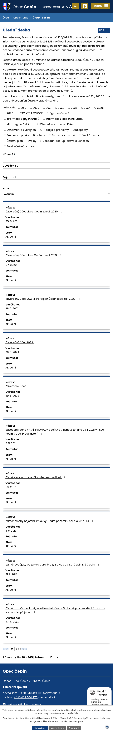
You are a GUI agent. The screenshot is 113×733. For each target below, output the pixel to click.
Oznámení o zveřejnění (21, 129)
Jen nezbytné (57, 728)
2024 (87, 107)
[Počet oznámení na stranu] (53, 657)
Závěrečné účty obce (20, 146)
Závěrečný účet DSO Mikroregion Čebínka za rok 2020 (43, 299)
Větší (70, 6)
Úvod (6, 17)
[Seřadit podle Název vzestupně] (14, 153)
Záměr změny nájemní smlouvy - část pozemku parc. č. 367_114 (50, 521)
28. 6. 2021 (11, 308)
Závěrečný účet (18, 386)
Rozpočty (81, 129)
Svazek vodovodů (63, 135)
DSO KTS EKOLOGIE (31, 113)
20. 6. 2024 (12, 352)
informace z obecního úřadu (64, 118)
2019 (23, 107)
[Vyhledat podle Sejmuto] (56, 182)
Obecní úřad (20, 17)
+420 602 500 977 (26, 697)
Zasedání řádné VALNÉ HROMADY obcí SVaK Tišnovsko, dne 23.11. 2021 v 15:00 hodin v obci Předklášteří (54, 431)
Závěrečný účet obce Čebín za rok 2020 (34, 211)
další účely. (72, 713)
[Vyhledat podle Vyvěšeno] (56, 171)
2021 (48, 107)
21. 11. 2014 (11, 574)
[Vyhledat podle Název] (56, 159)
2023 (74, 107)
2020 (36, 107)
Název (8, 154)
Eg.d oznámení (59, 113)
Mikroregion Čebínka (20, 124)
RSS (104, 30)
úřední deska (90, 135)
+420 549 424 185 (30, 693)
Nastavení (74, 728)
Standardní (66, 6)
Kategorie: (9, 107)
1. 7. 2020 (11, 265)
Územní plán (15, 141)
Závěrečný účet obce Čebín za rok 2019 (33, 255)
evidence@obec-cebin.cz (24, 704)
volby (32, 141)
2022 (61, 107)
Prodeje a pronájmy (56, 129)
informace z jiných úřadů (23, 118)
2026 (10, 113)
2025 (100, 107)
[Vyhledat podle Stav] (56, 194)
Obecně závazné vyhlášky (57, 124)
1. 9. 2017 (10, 487)
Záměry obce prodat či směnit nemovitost (36, 477)
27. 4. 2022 (12, 622)
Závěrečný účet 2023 (21, 342)
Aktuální (10, 236)
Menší (63, 6)
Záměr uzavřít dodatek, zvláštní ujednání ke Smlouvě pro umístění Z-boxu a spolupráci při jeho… (55, 610)
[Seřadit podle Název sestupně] (14, 154)
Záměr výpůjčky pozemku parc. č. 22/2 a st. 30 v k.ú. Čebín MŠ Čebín (52, 564)
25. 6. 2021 (11, 221)
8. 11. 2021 (10, 443)
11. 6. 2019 (10, 530)
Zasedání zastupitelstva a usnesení (66, 141)
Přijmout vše (40, 728)
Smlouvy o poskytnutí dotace (26, 135)
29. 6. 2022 (12, 396)
